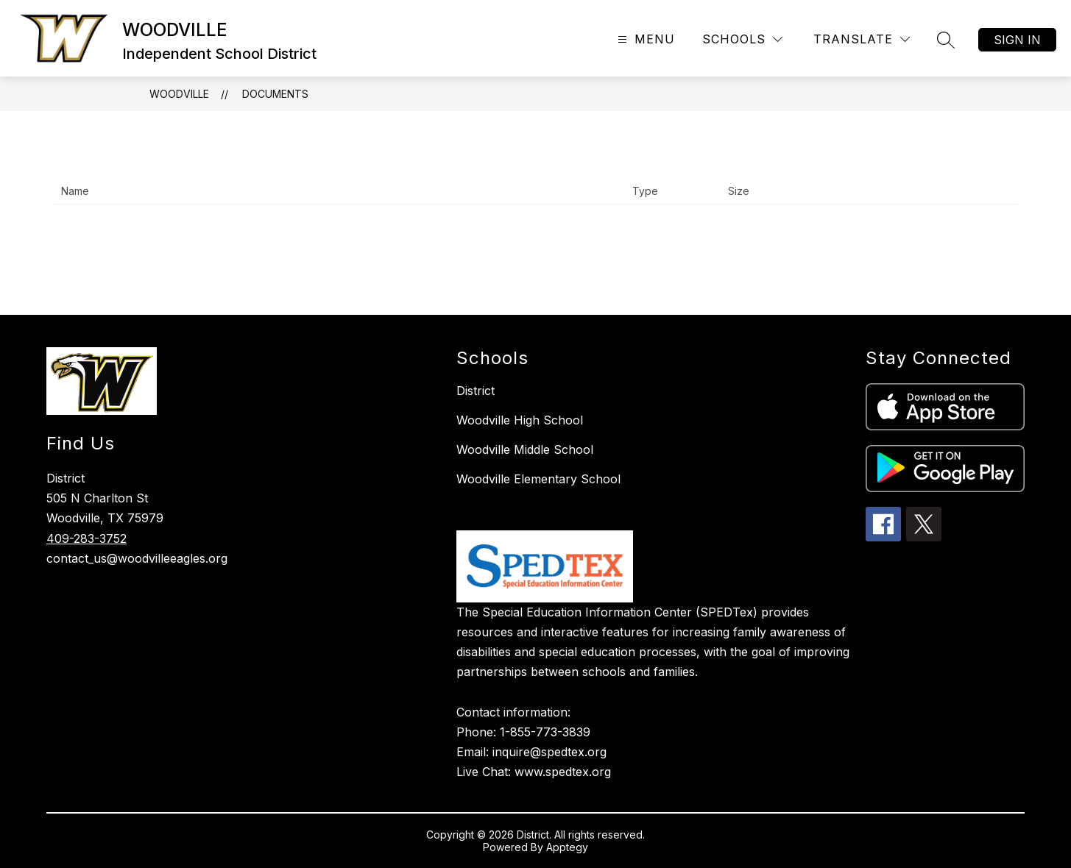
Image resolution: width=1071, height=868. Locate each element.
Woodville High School (519, 420)
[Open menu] (644, 39)
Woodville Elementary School (538, 479)
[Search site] (946, 40)
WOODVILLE (179, 94)
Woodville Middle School (524, 449)
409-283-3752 (86, 538)
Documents (275, 94)
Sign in (1017, 39)
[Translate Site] (861, 39)
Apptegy (567, 847)
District (475, 390)
